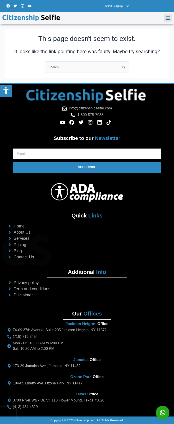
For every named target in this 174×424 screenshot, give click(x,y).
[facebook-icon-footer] (73, 122)
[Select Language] (116, 6)
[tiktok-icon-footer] (110, 122)
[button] (6, 91)
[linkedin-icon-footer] (100, 122)
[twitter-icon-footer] (82, 122)
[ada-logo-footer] (87, 192)
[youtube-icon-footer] (64, 122)
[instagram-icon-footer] (91, 122)
